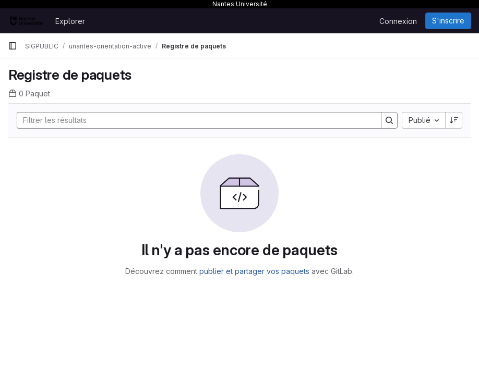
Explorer (70, 21)
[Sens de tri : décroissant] (454, 120)
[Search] (194, 120)
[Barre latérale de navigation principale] (12, 46)
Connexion (398, 21)
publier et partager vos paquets (254, 271)
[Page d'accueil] (26, 20)
